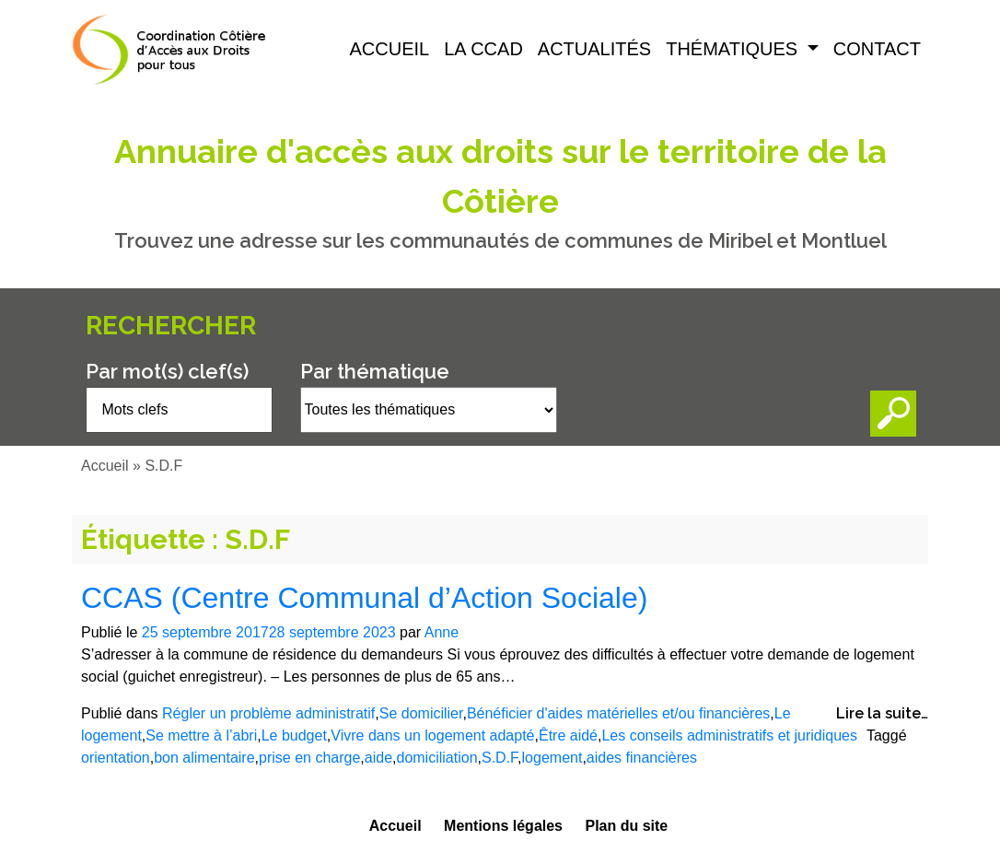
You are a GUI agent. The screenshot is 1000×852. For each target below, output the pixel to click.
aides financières (642, 757)
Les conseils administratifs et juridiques (728, 735)
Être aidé (568, 735)
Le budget (294, 735)
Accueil (390, 49)
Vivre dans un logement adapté (432, 735)
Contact (877, 49)
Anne (441, 632)
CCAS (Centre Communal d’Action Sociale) (364, 597)
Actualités (594, 49)
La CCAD (483, 49)
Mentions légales (503, 826)
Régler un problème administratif (268, 713)
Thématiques (734, 49)
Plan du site (626, 826)
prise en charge (309, 757)
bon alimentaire (204, 757)
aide (378, 757)
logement (552, 757)
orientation (115, 757)
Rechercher (171, 325)
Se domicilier (421, 713)
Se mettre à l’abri (201, 735)
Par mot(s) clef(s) (167, 371)
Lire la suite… (882, 713)
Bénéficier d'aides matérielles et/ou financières (618, 713)
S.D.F (499, 757)
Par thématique (374, 371)
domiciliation (436, 757)
